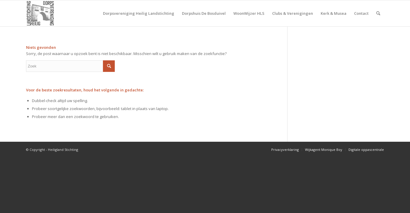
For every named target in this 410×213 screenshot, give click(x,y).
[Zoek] (378, 13)
